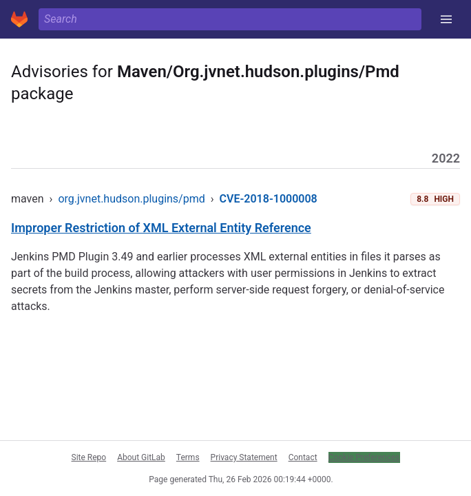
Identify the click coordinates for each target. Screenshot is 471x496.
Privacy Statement (244, 457)
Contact (303, 457)
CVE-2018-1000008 (268, 198)
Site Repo (89, 457)
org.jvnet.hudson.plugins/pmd (131, 198)
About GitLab (141, 457)
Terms (188, 457)
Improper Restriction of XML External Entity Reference (161, 227)
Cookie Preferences (364, 457)
